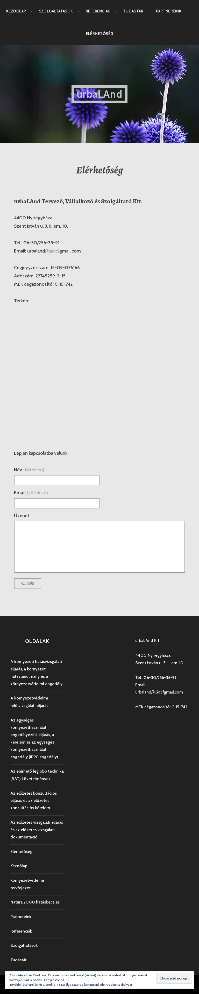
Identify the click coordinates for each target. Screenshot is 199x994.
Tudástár (133, 11)
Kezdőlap (16, 11)
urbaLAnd (99, 94)
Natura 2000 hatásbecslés (35, 902)
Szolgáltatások (56, 11)
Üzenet (21, 516)
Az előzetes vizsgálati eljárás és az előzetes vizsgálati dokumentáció (36, 829)
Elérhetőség (99, 33)
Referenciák (98, 11)
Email (31, 492)
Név (29, 470)
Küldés (27, 583)
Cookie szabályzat (119, 984)
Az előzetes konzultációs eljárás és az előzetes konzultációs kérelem (33, 800)
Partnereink (168, 11)
